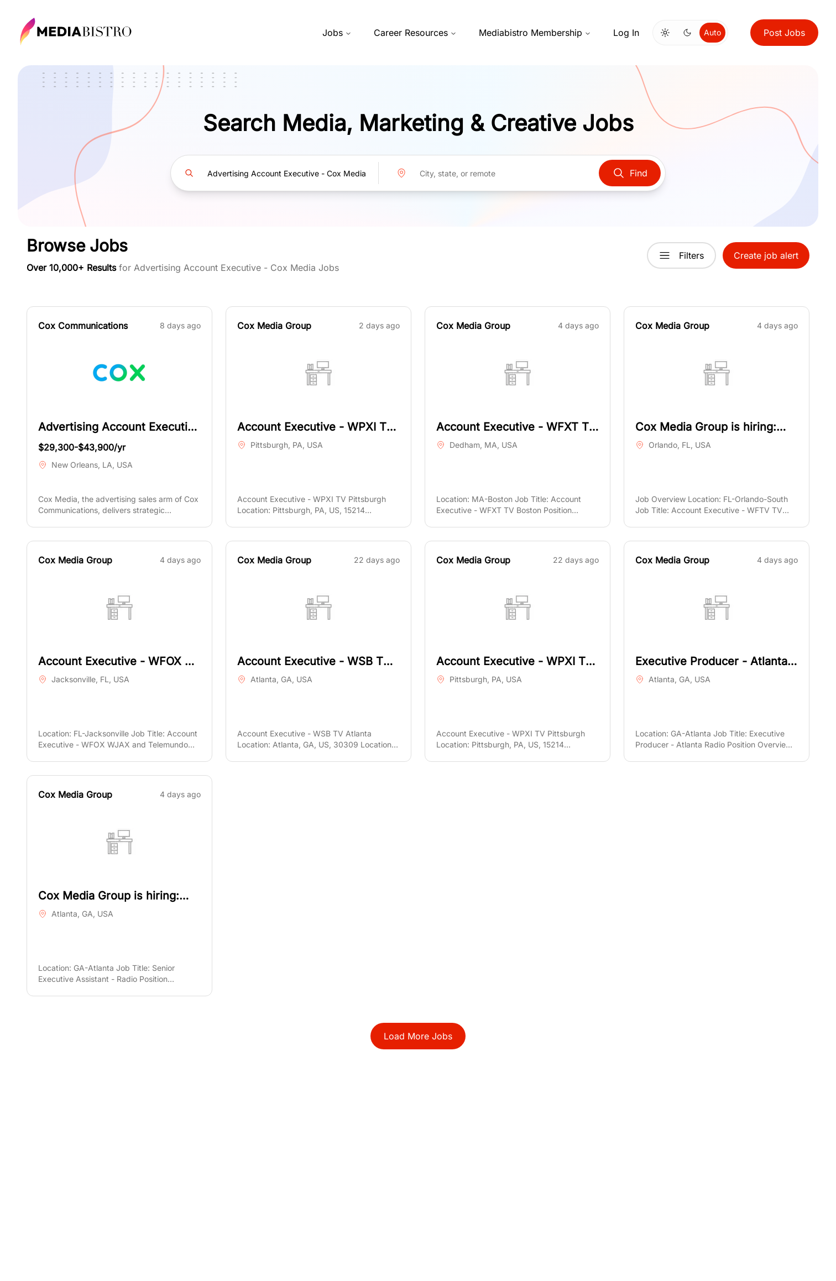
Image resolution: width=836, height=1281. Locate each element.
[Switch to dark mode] (687, 33)
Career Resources (415, 32)
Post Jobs (784, 32)
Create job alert (766, 255)
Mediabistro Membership (535, 32)
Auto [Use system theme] (712, 32)
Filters (681, 255)
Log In (626, 32)
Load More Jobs (418, 1036)
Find (629, 173)
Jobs (337, 32)
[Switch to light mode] (665, 33)
